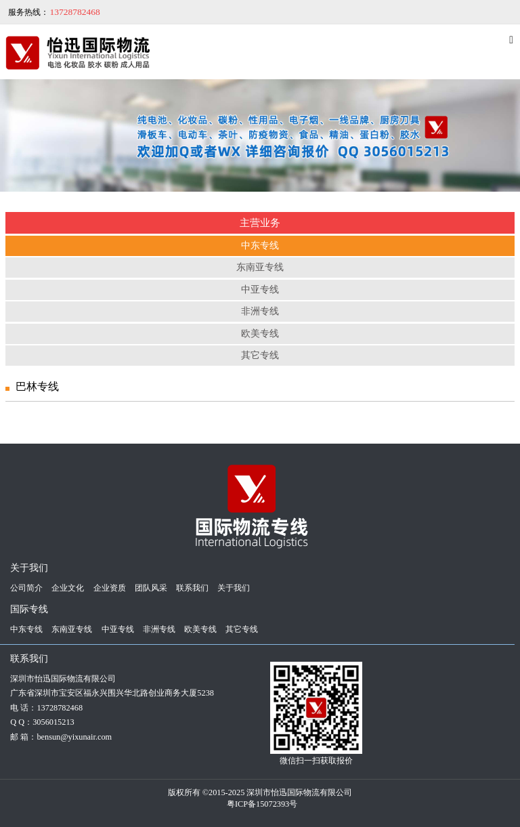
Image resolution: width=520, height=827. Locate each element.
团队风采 (151, 588)
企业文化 (67, 588)
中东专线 (260, 245)
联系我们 (192, 588)
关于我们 (233, 588)
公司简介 (26, 588)
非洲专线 (260, 311)
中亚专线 (260, 289)
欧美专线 (260, 333)
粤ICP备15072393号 (262, 804)
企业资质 (109, 588)
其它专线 (260, 355)
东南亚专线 (260, 267)
